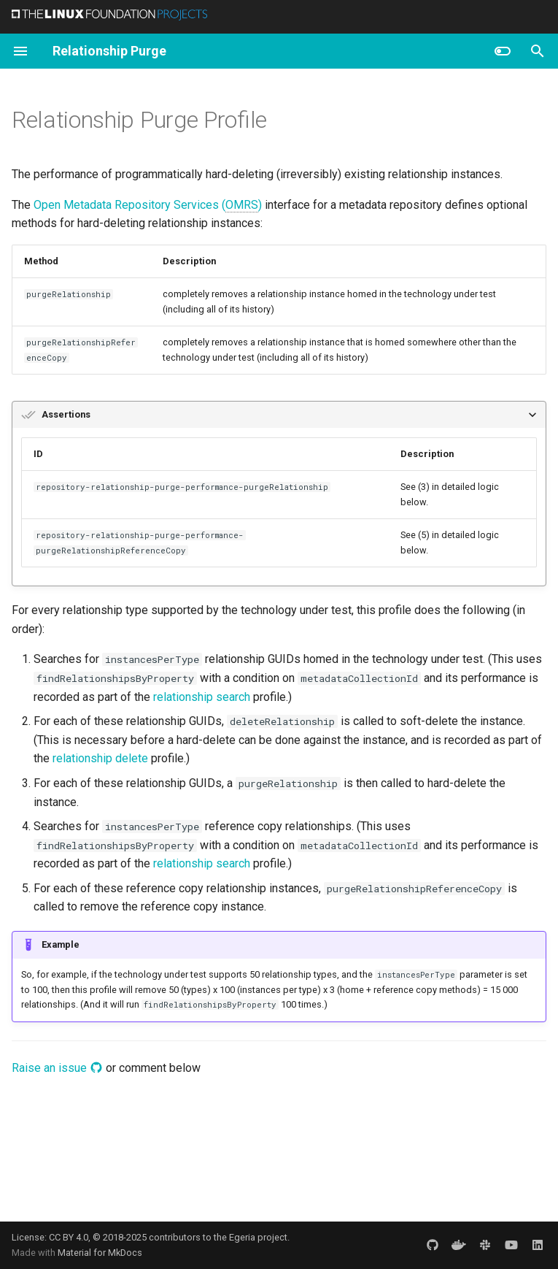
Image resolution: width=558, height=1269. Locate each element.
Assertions (66, 414)
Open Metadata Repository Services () (148, 205)
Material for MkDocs (100, 1252)
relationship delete (100, 758)
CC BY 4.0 (68, 1237)
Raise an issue (57, 1068)
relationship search (201, 697)
